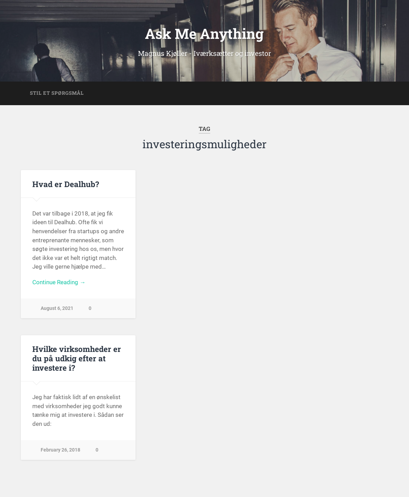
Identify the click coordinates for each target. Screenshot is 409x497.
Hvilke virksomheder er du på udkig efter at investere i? (76, 358)
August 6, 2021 (57, 308)
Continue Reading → (58, 282)
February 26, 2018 (60, 450)
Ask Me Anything (204, 33)
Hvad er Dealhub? (65, 184)
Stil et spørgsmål (57, 93)
